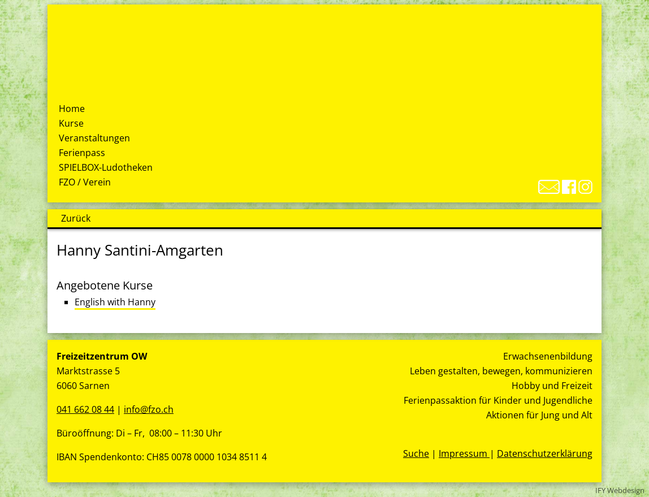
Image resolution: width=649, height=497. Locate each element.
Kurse (71, 123)
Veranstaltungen (94, 138)
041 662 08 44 (85, 409)
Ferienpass (82, 152)
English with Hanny (115, 302)
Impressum (464, 453)
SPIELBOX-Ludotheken (106, 167)
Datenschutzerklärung (544, 453)
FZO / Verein (85, 182)
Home (72, 108)
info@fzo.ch (149, 409)
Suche (416, 453)
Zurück (75, 218)
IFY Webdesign (619, 490)
